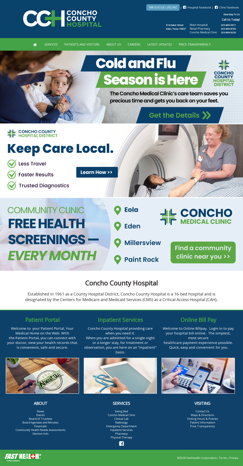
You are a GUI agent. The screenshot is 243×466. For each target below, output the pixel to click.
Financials (40, 426)
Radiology (121, 422)
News (40, 411)
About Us (113, 44)
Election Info (40, 434)
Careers (134, 44)
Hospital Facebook (196, 7)
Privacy (233, 458)
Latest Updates (159, 44)
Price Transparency (195, 44)
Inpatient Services (120, 319)
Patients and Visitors (82, 44)
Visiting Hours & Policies (202, 419)
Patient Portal (42, 319)
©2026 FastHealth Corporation (197, 458)
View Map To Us (231, 14)
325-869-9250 (228, 32)
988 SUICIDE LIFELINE (163, 7)
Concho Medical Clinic (121, 415)
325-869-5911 (228, 25)
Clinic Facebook (226, 7)
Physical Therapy (121, 437)
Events (40, 415)
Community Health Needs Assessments (40, 430)
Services (51, 44)
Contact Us (202, 411)
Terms (223, 458)
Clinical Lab (121, 419)
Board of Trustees (40, 419)
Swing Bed (121, 411)
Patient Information (202, 422)
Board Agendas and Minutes (40, 422)
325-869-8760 (228, 28)
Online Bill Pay (198, 319)
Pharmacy (121, 434)
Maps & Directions (202, 415)
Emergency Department (121, 426)
